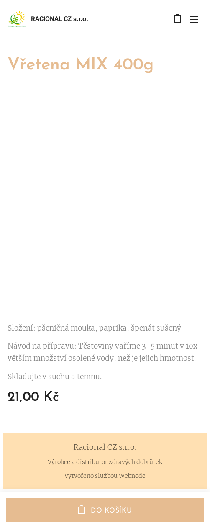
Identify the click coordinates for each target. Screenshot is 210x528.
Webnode (132, 475)
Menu (194, 19)
